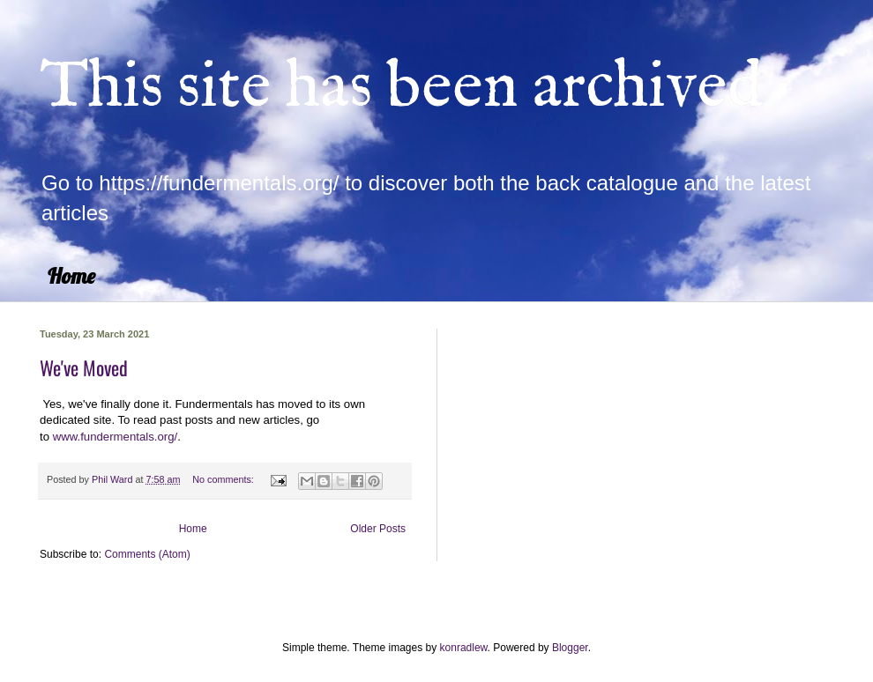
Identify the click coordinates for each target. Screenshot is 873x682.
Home (71, 276)
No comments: (224, 479)
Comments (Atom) (147, 554)
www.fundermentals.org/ (115, 436)
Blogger (570, 647)
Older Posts (378, 529)
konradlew (464, 647)
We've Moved (84, 367)
